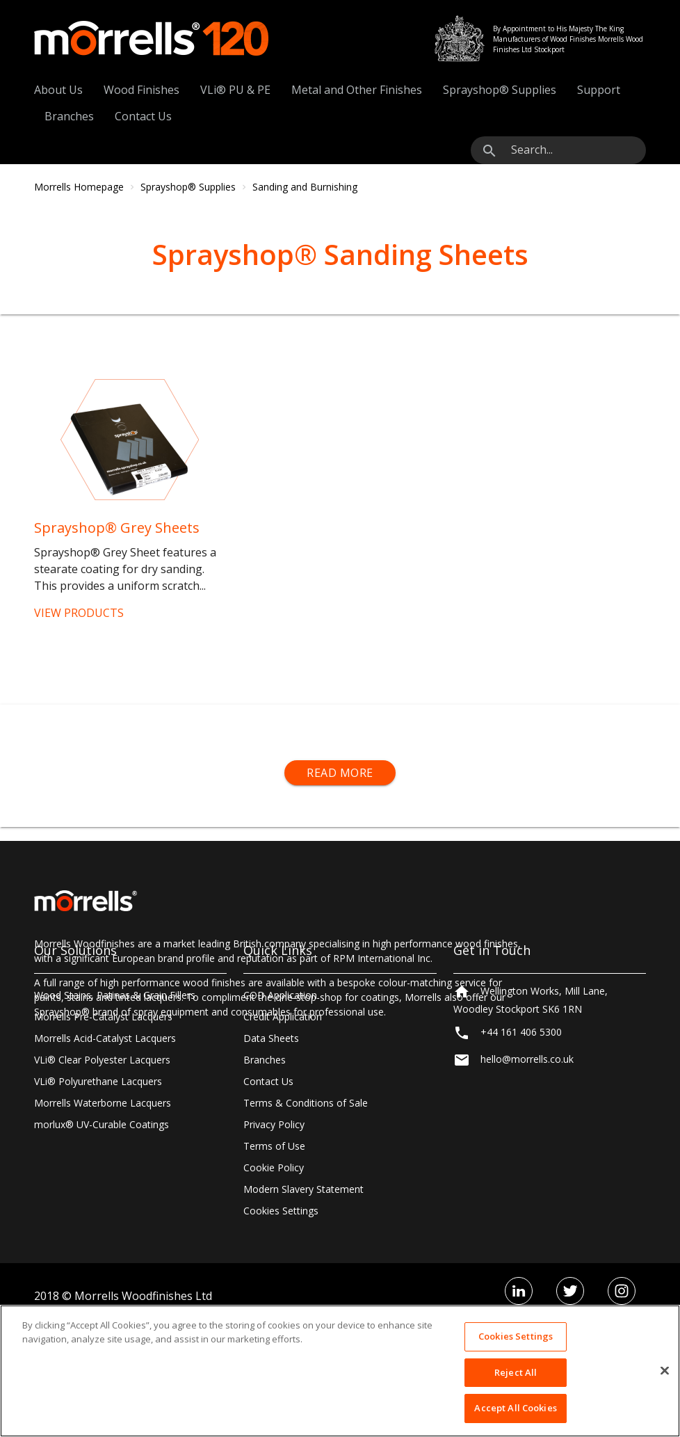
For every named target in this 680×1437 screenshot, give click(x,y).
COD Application (280, 1103)
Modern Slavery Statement (303, 1297)
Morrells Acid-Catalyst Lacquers (105, 1146)
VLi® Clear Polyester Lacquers (102, 1168)
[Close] (664, 1371)
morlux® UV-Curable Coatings (101, 1232)
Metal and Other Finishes (356, 89)
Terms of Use (274, 1254)
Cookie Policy (273, 1276)
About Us (58, 89)
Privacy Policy (274, 1232)
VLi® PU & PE (235, 89)
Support (598, 89)
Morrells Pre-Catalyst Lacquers (103, 1125)
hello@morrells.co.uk (527, 1173)
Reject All (515, 1372)
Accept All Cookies (515, 1408)
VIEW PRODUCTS (79, 612)
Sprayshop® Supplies (499, 89)
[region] (340, 1371)
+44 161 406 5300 (521, 1146)
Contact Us (143, 116)
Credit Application (282, 1125)
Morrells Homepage (79, 186)
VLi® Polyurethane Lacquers (98, 1189)
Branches (69, 116)
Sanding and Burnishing (304, 186)
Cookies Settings (515, 1336)
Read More (340, 772)
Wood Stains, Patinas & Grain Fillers (114, 1103)
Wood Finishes (141, 89)
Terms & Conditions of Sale (305, 1211)
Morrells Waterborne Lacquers (102, 1211)
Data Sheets (271, 1146)
